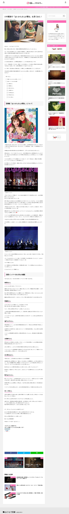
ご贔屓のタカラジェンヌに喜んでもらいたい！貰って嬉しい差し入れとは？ (56, 130)
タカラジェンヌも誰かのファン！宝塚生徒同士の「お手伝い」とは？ (56, 115)
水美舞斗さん (9, 90)
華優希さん (9, 86)
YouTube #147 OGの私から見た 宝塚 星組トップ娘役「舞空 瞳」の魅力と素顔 (29, 493)
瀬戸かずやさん (10, 88)
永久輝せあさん (10, 93)
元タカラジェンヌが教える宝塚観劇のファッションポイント (56, 84)
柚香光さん (9, 84)
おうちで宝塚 (10, 9)
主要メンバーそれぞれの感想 (11, 81)
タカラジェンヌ (63, 103)
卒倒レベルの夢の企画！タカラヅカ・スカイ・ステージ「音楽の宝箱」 (28, 486)
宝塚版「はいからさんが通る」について (13, 79)
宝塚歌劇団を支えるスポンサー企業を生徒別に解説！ (56, 99)
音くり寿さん (9, 97)
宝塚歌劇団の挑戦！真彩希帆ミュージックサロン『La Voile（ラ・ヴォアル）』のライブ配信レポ (29, 478)
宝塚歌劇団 (63, 87)
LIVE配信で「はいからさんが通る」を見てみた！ (20, 9)
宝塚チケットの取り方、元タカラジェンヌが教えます (56, 68)
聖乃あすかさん (10, 95)
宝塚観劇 (63, 71)
